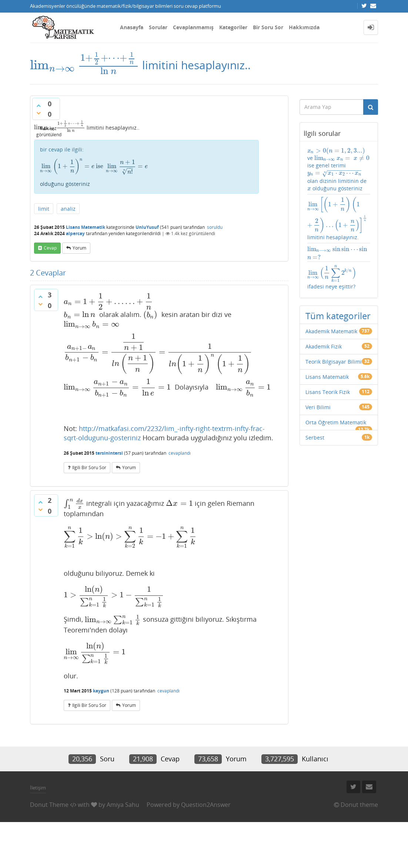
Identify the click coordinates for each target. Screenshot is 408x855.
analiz (68, 208)
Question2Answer (206, 805)
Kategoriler (233, 27)
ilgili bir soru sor (89, 467)
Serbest (314, 437)
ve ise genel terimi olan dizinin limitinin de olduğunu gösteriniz (338, 169)
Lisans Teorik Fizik (327, 391)
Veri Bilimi (318, 407)
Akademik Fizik (323, 346)
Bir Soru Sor (268, 27)
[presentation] (84, 65)
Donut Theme (49, 805)
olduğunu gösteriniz (146, 172)
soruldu (215, 227)
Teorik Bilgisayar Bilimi (333, 361)
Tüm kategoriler (338, 316)
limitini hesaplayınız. (339, 219)
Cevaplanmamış (193, 27)
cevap (50, 248)
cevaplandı (179, 453)
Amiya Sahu (123, 805)
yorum (79, 248)
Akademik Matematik (331, 331)
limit (43, 208)
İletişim (38, 787)
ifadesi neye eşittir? (331, 277)
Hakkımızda (304, 27)
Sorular (158, 27)
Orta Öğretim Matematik (335, 422)
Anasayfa (131, 27)
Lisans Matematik (85, 227)
